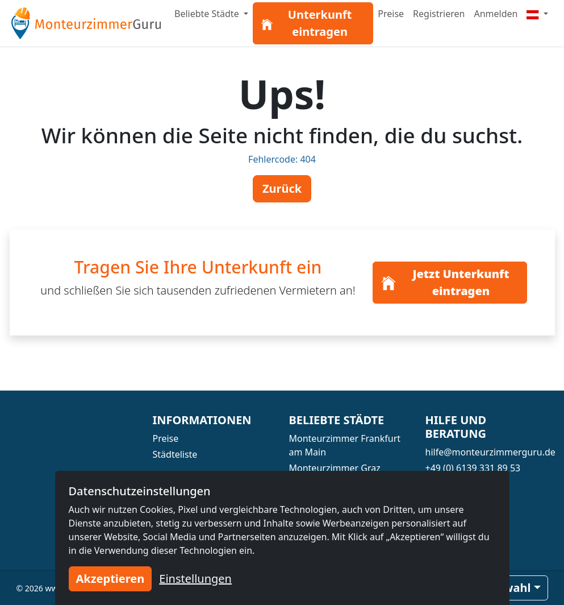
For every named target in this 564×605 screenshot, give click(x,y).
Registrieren (439, 13)
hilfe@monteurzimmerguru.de (490, 452)
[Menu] (537, 13)
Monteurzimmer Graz (335, 468)
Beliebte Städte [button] (207, 13)
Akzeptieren (110, 578)
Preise (391, 13)
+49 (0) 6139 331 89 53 (473, 468)
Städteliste (175, 454)
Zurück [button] (282, 188)
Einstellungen (195, 578)
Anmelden (495, 13)
